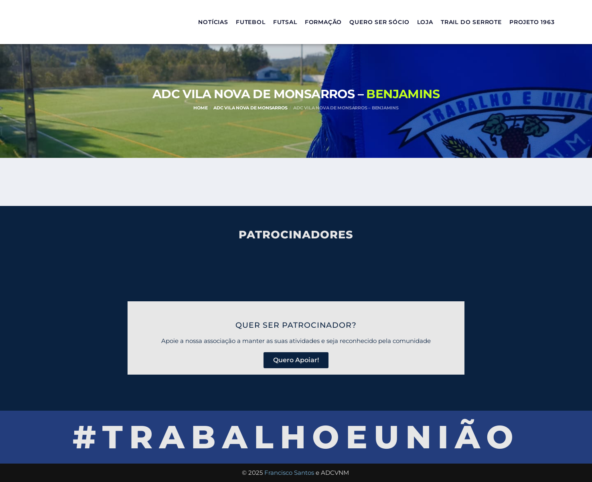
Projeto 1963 (532, 22)
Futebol (251, 22)
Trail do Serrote (471, 22)
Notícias (213, 22)
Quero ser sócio (379, 22)
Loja (425, 22)
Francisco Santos (289, 472)
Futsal (285, 22)
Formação (323, 22)
